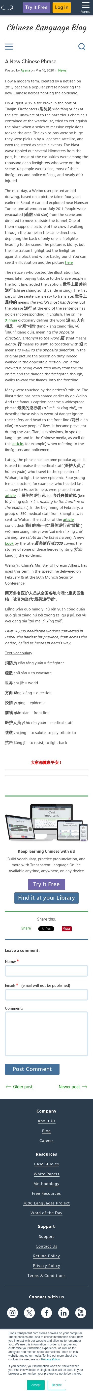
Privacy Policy (50, 1359)
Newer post (69, 1087)
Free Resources (46, 1194)
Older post (22, 1087)
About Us (47, 1121)
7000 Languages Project (46, 1203)
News (62, 70)
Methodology (46, 1184)
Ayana (25, 70)
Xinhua (11, 320)
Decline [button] (57, 1385)
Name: (13, 961)
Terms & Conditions (47, 1276)
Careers (46, 1141)
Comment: (14, 1008)
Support (46, 1237)
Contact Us (46, 1246)
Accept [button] (35, 1385)
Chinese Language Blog (47, 28)
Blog (46, 1131)
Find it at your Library (46, 898)
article (17, 444)
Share (26, 928)
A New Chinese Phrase (30, 61)
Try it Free (36, 7)
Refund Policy (46, 1256)
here (69, 263)
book (9, 543)
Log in (61, 7)
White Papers (47, 1174)
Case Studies (46, 1164)
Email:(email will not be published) (37, 985)
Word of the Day (46, 1213)
